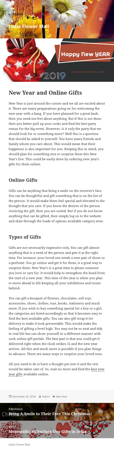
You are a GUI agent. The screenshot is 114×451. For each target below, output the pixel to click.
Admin (46, 396)
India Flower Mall (29, 26)
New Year (61, 396)
